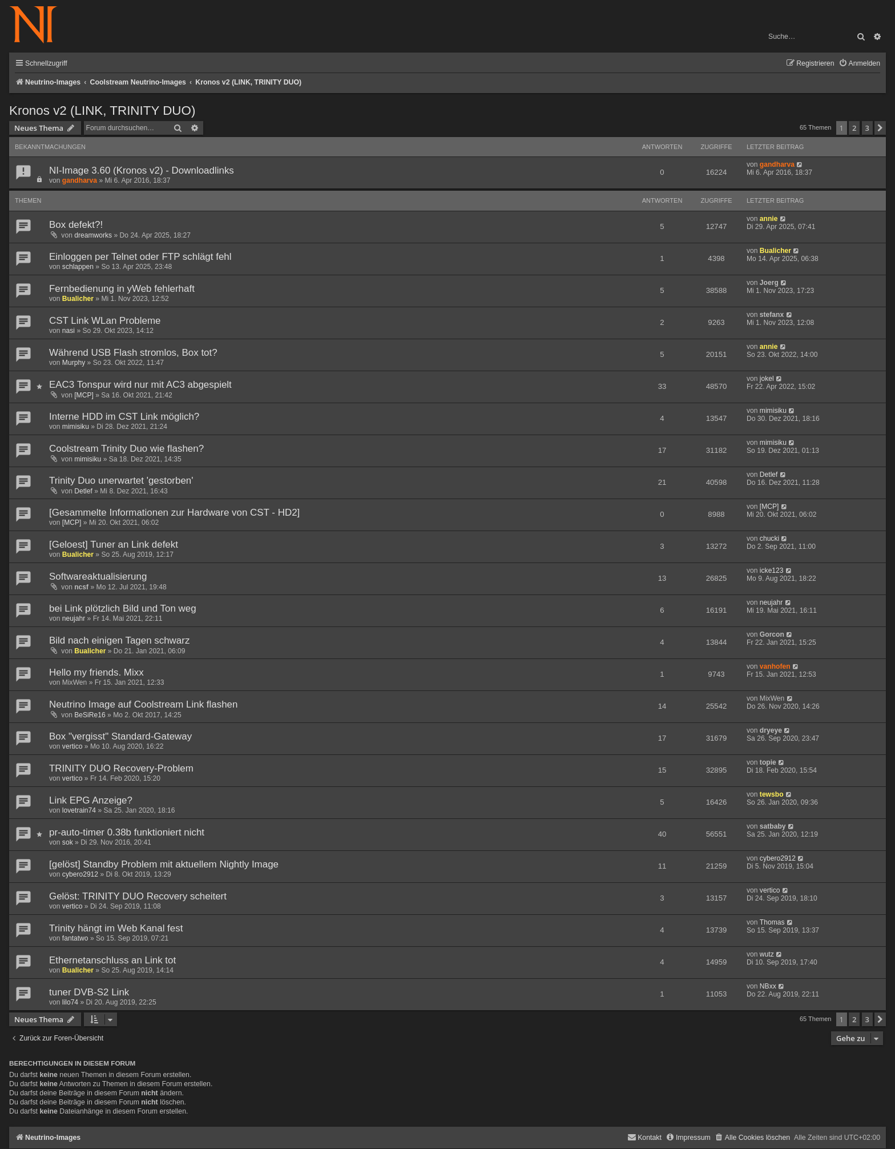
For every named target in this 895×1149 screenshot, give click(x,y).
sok (67, 842)
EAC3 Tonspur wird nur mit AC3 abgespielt (140, 384)
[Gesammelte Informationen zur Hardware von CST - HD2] (174, 512)
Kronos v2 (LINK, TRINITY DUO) (102, 110)
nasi (68, 331)
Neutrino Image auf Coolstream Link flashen (143, 704)
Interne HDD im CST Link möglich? (124, 416)
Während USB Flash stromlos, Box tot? (133, 352)
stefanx (772, 315)
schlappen (78, 267)
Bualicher (775, 251)
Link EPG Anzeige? (90, 800)
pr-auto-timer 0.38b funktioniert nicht (126, 832)
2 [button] (854, 128)
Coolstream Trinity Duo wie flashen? (126, 448)
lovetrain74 (79, 810)
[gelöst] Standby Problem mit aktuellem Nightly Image (164, 864)
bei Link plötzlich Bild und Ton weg (122, 608)
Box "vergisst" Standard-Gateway (120, 736)
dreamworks (93, 235)
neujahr (73, 618)
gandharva (79, 180)
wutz (767, 954)
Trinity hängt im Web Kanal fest (116, 928)
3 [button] (867, 128)
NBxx (768, 986)
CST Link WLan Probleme (105, 320)
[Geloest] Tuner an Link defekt (113, 544)
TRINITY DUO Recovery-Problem (121, 768)
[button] (880, 128)
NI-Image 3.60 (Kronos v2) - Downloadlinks (141, 170)
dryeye (771, 730)
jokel (767, 379)
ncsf (81, 587)
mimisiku (75, 427)
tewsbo (772, 794)
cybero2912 (80, 874)
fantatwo (75, 938)
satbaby (773, 826)
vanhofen (775, 666)
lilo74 (70, 1002)
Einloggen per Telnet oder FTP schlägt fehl (140, 256)
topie (768, 762)
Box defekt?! (76, 224)
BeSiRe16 (89, 715)
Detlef (83, 491)
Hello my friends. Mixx (96, 672)
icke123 (772, 570)
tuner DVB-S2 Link (89, 992)
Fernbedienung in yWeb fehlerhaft (122, 288)
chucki (769, 539)
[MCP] (84, 395)
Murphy (73, 363)
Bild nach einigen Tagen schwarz (119, 640)
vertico (72, 746)
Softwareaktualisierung (98, 576)
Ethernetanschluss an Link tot (112, 960)
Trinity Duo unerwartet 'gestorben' (121, 480)
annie (769, 219)
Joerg (769, 283)
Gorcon (772, 634)
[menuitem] (859, 63)
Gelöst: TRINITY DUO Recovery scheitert (138, 896)
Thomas (772, 922)
